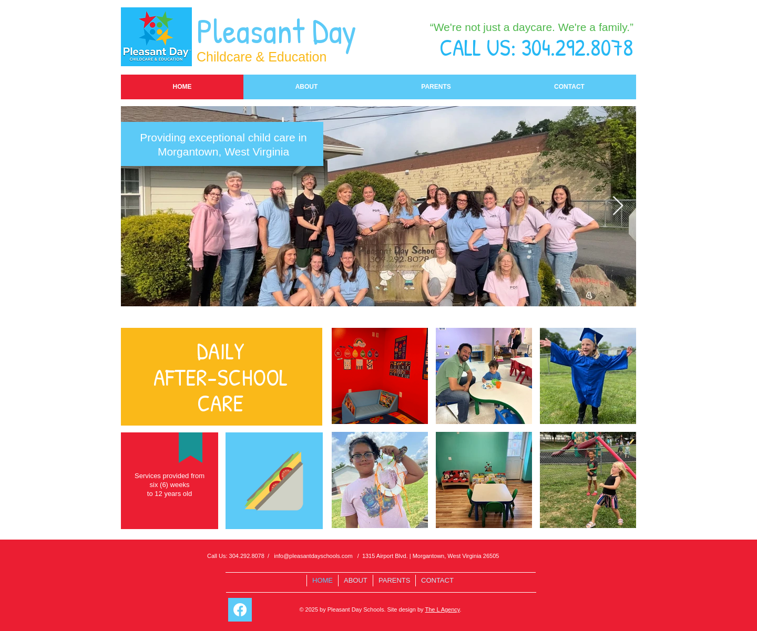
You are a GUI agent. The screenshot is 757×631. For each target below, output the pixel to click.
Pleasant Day (280, 30)
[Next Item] (618, 206)
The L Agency (442, 609)
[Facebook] (240, 609)
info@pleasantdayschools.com (313, 556)
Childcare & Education (261, 56)
